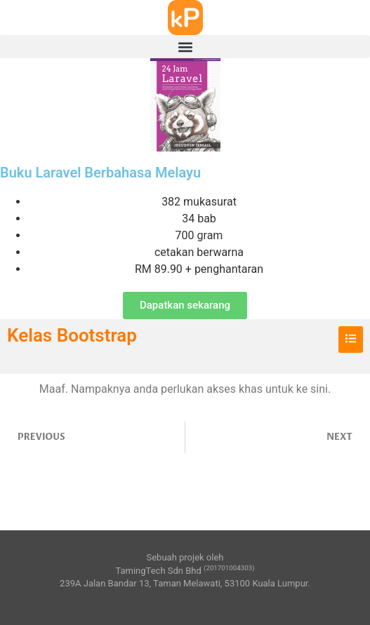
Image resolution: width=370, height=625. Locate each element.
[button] (185, 46)
